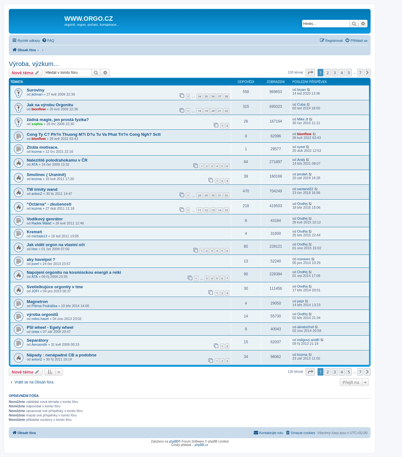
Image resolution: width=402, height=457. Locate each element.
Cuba (301, 104)
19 (206, 111)
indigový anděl (308, 340)
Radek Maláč (41, 223)
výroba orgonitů (42, 314)
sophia (36, 124)
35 (206, 96)
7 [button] (360, 72)
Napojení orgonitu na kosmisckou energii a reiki (74, 272)
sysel (301, 147)
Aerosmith (39, 344)
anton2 (36, 193)
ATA (34, 164)
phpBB (173, 441)
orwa (35, 331)
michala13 (39, 236)
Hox (34, 249)
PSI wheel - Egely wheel (50, 327)
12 (206, 210)
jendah (302, 174)
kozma (36, 151)
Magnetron (37, 301)
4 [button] (341, 72)
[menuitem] (48, 40)
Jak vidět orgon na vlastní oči (56, 244)
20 (213, 111)
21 (219, 111)
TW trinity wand (42, 189)
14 (219, 210)
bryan (301, 89)
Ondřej (302, 204)
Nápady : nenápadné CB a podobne (61, 355)
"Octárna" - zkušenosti (49, 204)
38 (226, 96)
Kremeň (34, 231)
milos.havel (40, 319)
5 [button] (349, 72)
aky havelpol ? (41, 259)
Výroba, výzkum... (34, 63)
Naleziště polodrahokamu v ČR (57, 160)
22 (226, 111)
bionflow (38, 109)
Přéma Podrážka (44, 306)
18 (199, 111)
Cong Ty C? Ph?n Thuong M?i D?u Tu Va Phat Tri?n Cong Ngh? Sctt (94, 134)
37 (219, 96)
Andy (301, 160)
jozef (35, 264)
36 (213, 96)
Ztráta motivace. (42, 147)
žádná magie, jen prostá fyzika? (58, 119)
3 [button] (335, 72)
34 (199, 96)
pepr (300, 301)
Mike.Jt (302, 119)
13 (213, 210)
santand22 (305, 189)
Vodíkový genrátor (45, 219)
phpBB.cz (201, 445)
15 (226, 210)
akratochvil (305, 327)
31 (219, 195)
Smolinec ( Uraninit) (46, 174)
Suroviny (35, 90)
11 (199, 210)
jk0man (36, 94)
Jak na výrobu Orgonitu (50, 104)
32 (226, 195)
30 (213, 195)
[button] (310, 72)
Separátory (37, 340)
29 (206, 195)
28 (199, 195)
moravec (303, 259)
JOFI (35, 291)
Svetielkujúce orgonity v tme (55, 286)
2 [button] (327, 72)
